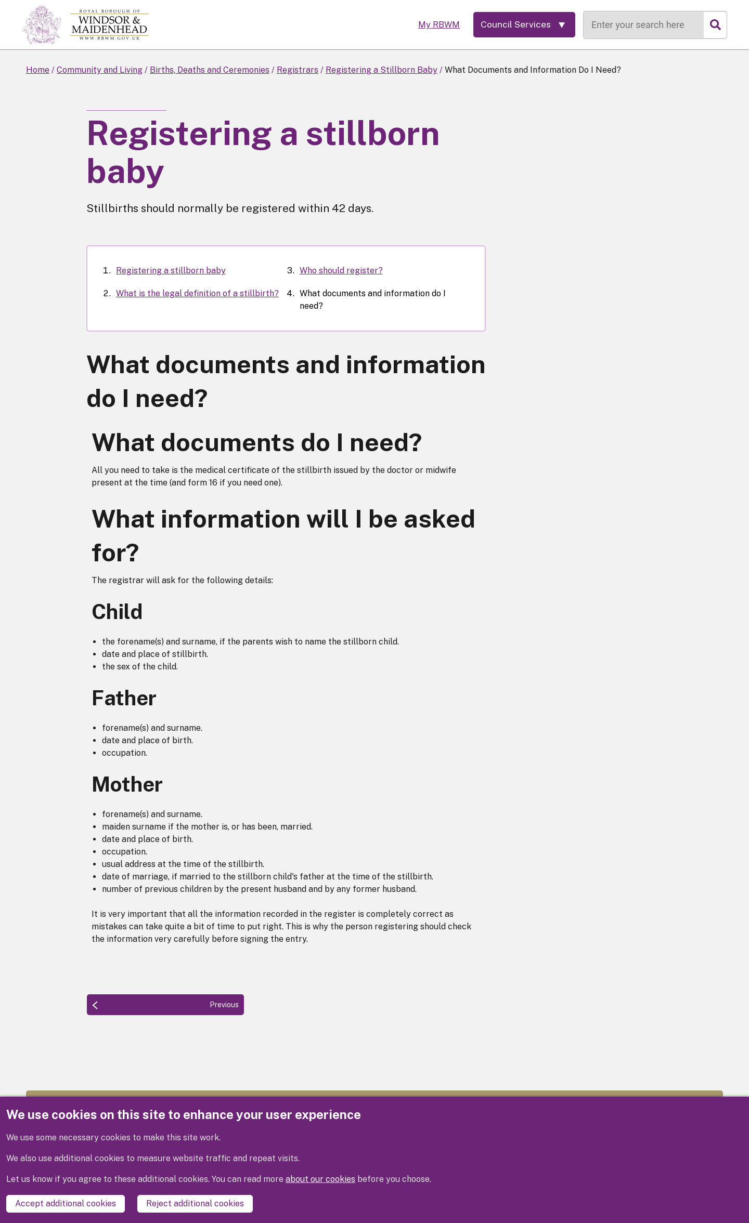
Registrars (297, 70)
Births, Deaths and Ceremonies (209, 70)
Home (37, 70)
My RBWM (435, 25)
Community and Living (100, 70)
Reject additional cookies (195, 1203)
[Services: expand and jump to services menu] (522, 24)
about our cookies (320, 1179)
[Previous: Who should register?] (165, 1004)
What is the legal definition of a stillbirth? (197, 293)
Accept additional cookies (65, 1203)
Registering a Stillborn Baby (381, 70)
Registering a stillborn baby (171, 270)
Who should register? (341, 270)
